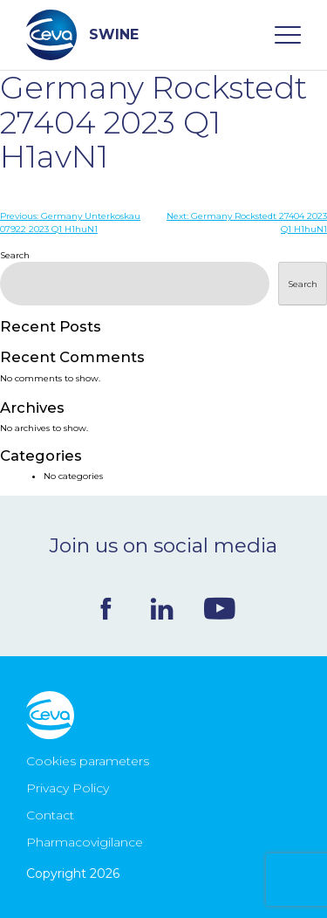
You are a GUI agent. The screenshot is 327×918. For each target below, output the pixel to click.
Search (15, 255)
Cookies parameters (87, 761)
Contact (50, 815)
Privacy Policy (67, 788)
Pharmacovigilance (84, 842)
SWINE (82, 35)
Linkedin (161, 608)
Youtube (219, 608)
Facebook (106, 608)
